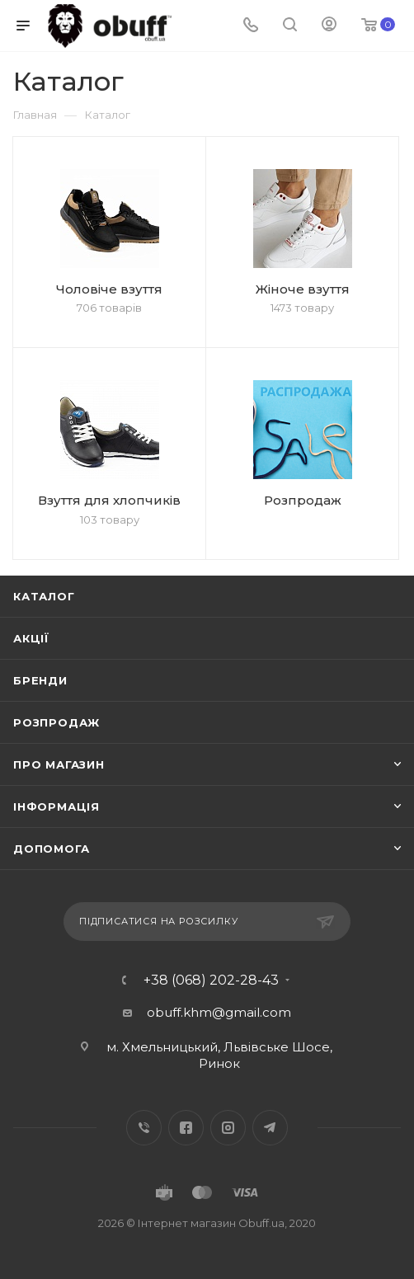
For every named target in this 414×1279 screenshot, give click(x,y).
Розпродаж (56, 722)
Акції (31, 638)
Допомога (51, 848)
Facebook (186, 1127)
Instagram (228, 1127)
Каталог (44, 596)
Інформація (56, 806)
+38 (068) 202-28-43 (211, 980)
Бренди (40, 680)
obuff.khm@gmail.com (219, 1012)
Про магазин (59, 764)
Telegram (270, 1127)
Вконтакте (144, 1127)
